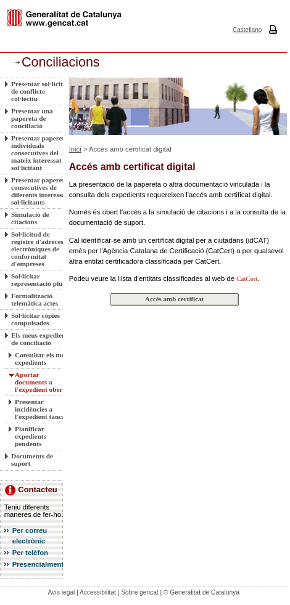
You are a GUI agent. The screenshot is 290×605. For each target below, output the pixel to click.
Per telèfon (30, 552)
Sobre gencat (140, 592)
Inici (75, 149)
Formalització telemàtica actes (34, 299)
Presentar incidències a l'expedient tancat (41, 409)
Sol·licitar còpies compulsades (35, 319)
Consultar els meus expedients (43, 358)
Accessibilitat (98, 592)
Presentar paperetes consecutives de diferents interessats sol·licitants (40, 191)
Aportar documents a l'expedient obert (40, 382)
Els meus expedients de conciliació (41, 338)
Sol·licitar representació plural (41, 279)
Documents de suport (32, 459)
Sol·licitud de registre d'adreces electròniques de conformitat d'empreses (37, 248)
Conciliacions (61, 62)
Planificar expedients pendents (30, 436)
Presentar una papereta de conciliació (32, 118)
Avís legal (61, 592)
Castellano (247, 29)
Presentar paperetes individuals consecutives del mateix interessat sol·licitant (40, 152)
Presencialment (38, 564)
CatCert (246, 278)
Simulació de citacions (30, 218)
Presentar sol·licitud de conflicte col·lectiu (40, 91)
